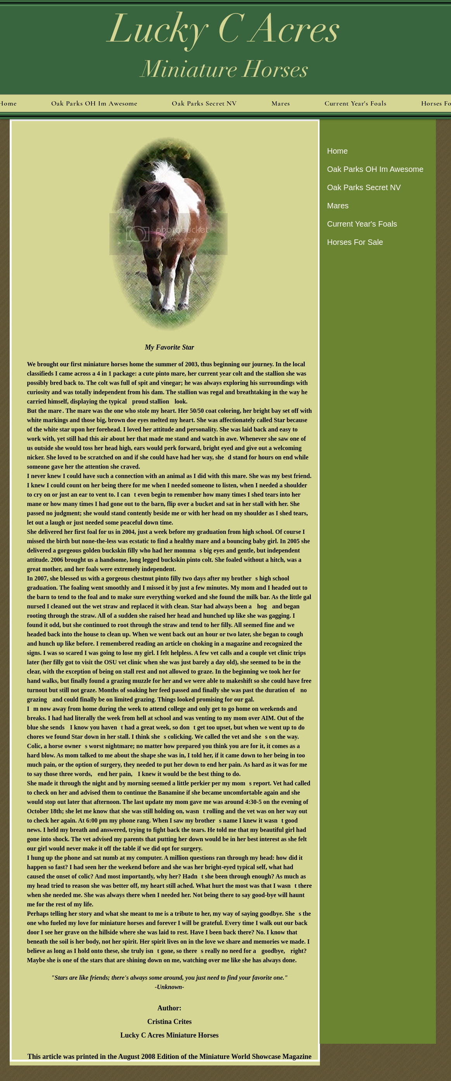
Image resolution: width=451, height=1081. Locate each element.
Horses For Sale (355, 242)
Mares (338, 205)
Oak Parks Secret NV (364, 187)
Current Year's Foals (362, 224)
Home (337, 151)
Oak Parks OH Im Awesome (375, 169)
